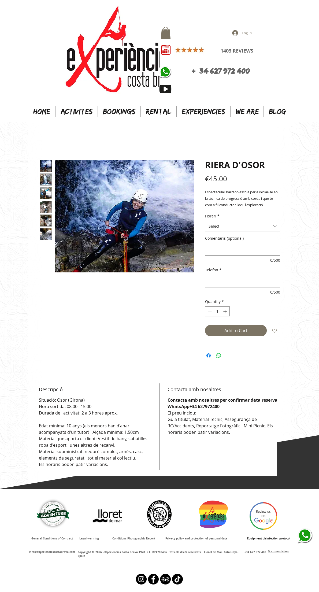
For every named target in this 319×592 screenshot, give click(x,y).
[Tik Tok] (177, 579)
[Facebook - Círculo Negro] (153, 579)
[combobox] (242, 226)
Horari (212, 216)
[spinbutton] (217, 311)
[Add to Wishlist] (274, 330)
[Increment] (225, 311)
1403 (226, 50)
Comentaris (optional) (224, 238)
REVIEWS (242, 50)
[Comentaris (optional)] (242, 249)
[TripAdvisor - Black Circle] (165, 579)
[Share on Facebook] (208, 355)
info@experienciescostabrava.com (52, 552)
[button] (166, 33)
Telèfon (213, 269)
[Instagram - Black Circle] (141, 579)
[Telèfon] (242, 281)
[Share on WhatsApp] (219, 355)
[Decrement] (209, 311)
